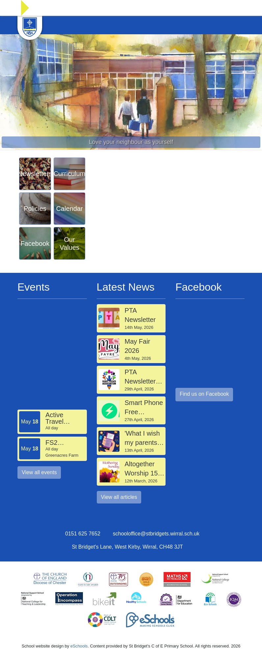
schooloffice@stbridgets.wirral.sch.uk (156, 533)
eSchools (79, 646)
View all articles (119, 497)
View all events (39, 472)
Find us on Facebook (204, 394)
